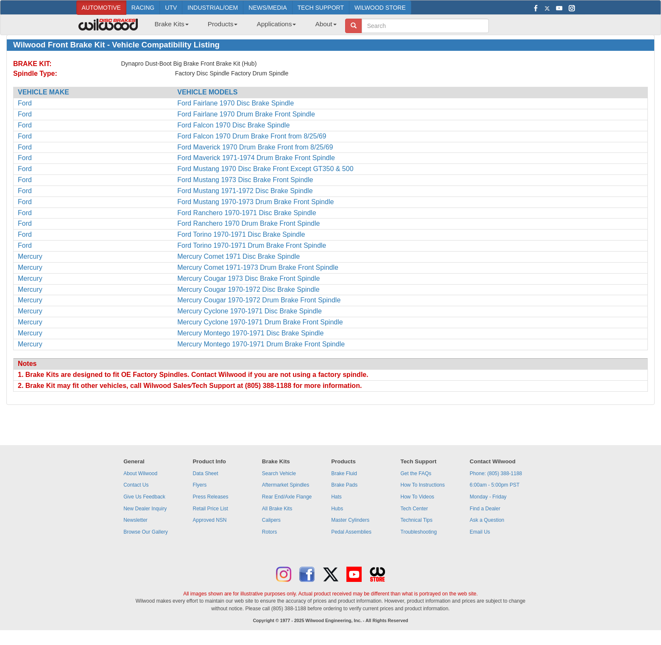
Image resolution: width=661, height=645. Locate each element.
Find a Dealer (485, 509)
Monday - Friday (488, 497)
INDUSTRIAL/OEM (212, 7)
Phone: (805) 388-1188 (496, 473)
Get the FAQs (416, 473)
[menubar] (242, 27)
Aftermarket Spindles (285, 485)
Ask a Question (487, 520)
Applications (276, 24)
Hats (336, 497)
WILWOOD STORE (380, 7)
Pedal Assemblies (351, 532)
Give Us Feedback (144, 497)
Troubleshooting (419, 532)
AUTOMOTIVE (101, 7)
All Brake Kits (277, 509)
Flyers (199, 485)
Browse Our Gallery (145, 532)
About (325, 24)
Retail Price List (210, 509)
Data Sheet (205, 473)
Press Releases (210, 497)
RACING (142, 7)
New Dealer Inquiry (145, 509)
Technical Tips (416, 520)
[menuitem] (168, 27)
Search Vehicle (279, 473)
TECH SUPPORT (321, 7)
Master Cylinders (350, 520)
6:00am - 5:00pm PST (494, 485)
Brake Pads (344, 485)
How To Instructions (423, 485)
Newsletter (135, 520)
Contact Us (135, 485)
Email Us (480, 532)
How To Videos (418, 497)
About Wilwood (140, 473)
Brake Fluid (344, 473)
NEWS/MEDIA (267, 7)
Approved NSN (209, 520)
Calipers (271, 520)
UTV (171, 7)
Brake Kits (172, 24)
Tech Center (414, 509)
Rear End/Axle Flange (287, 497)
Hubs (337, 509)
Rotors (269, 532)
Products (223, 24)
